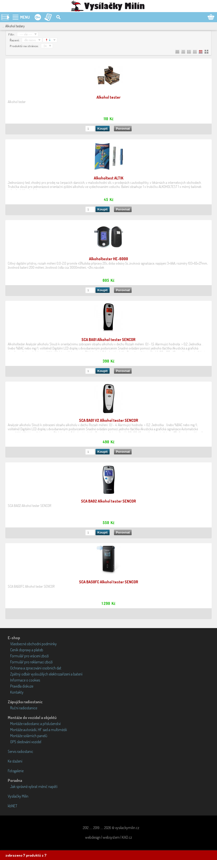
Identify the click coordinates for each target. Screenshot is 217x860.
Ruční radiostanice (23, 707)
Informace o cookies (25, 680)
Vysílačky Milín (18, 796)
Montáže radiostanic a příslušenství (35, 723)
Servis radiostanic (20, 751)
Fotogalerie (16, 770)
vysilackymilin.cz (127, 827)
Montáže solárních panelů (28, 735)
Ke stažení (15, 761)
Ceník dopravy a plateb (26, 649)
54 (45, 46)
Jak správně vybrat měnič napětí (33, 786)
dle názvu (30, 40)
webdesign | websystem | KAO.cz (108, 837)
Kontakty (17, 692)
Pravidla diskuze (21, 686)
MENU (25, 17)
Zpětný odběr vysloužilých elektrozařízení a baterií (46, 674)
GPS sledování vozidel (25, 741)
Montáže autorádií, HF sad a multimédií (38, 729)
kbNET (12, 805)
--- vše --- (26, 34)
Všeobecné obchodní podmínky (33, 643)
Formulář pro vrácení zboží (29, 655)
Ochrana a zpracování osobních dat (35, 668)
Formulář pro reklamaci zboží (31, 662)
